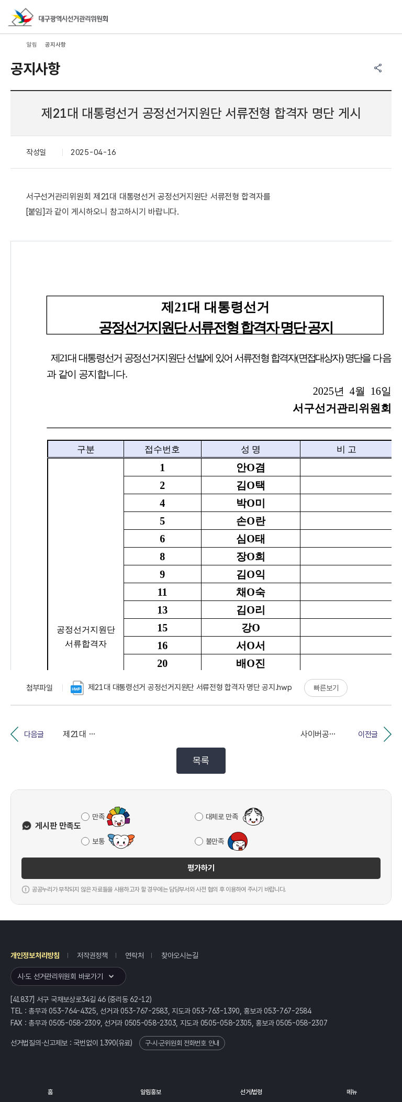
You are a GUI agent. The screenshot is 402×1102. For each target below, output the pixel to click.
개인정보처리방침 (35, 955)
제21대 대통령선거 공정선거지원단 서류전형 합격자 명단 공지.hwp (181, 688)
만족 (98, 816)
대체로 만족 (222, 816)
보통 (98, 841)
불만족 (215, 841)
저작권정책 (92, 955)
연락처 (134, 955)
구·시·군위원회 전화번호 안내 (182, 1043)
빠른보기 (326, 688)
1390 (108, 1043)
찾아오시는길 (179, 955)
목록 (201, 760)
